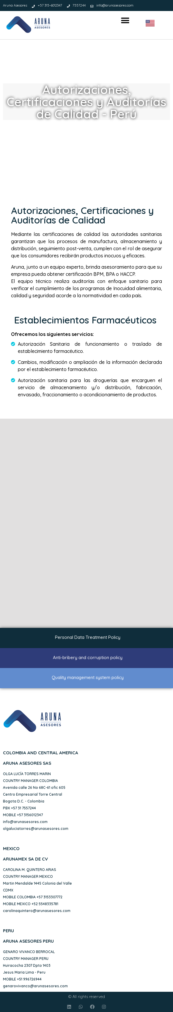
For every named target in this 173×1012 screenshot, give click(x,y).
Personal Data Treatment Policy (87, 637)
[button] (125, 20)
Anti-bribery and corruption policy (87, 657)
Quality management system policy (88, 677)
